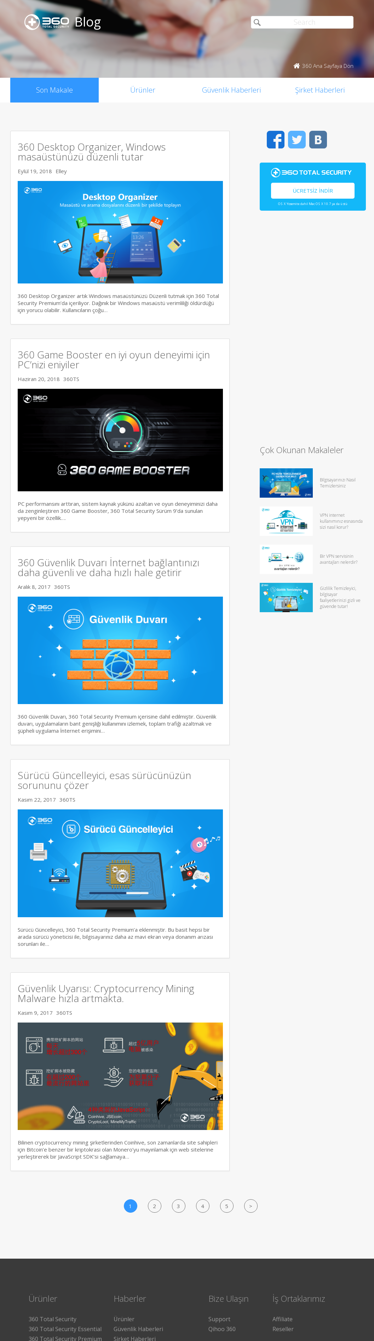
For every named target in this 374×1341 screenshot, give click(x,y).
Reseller (283, 1329)
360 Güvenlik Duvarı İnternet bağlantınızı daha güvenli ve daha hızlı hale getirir (109, 567)
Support (219, 1319)
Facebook (275, 139)
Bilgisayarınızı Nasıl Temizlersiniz (338, 483)
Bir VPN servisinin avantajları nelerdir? (338, 559)
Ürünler (142, 90)
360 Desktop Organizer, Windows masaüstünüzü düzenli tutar (92, 151)
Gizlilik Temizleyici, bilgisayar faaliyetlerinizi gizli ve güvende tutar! (340, 597)
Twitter (297, 139)
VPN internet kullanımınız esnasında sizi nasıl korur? (341, 521)
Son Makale (54, 90)
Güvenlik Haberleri (231, 90)
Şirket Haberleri (320, 90)
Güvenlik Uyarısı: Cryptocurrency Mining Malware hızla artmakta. (106, 993)
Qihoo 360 (222, 1329)
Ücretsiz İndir (313, 190)
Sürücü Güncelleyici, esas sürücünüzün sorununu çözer (104, 780)
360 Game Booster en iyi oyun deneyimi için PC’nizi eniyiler (114, 359)
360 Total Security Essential (65, 1329)
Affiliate (282, 1319)
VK (318, 139)
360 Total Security (52, 1319)
